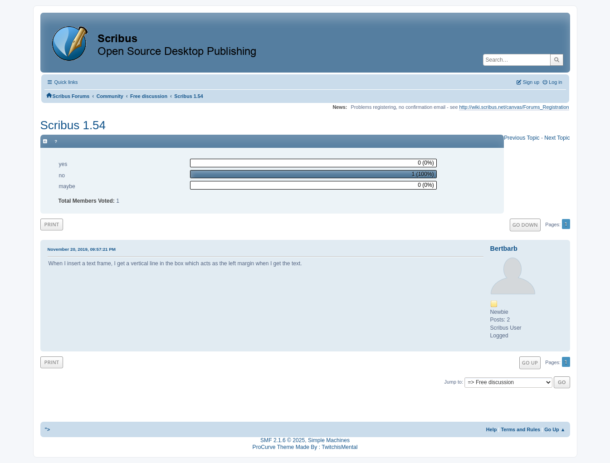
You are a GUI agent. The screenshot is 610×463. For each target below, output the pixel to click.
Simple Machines (329, 440)
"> (47, 429)
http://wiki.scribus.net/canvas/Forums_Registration (514, 107)
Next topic (557, 138)
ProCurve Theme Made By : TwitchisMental (305, 447)
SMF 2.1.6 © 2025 (282, 440)
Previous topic (521, 138)
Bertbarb (503, 248)
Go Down (525, 224)
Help (491, 429)
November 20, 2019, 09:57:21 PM (82, 249)
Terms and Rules (520, 429)
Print (51, 224)
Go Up (530, 362)
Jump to (453, 382)
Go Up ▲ (554, 429)
